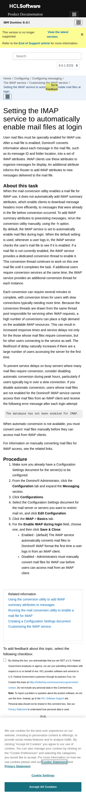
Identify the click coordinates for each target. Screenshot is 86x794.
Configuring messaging (47, 78)
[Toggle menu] (78, 23)
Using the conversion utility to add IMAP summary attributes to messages (36, 602)
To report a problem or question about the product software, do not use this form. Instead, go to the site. (45, 696)
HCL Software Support (52, 698)
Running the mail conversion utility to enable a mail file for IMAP (41, 613)
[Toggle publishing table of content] (7, 97)
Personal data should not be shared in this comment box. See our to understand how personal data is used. (41, 707)
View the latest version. (57, 34)
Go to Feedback (52, 87)
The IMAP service (14, 82)
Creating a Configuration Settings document (39, 621)
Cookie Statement (54, 762)
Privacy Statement (17, 709)
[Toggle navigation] (74, 14)
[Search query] (47, 56)
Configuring (21, 78)
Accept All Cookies (43, 787)
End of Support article (34, 43)
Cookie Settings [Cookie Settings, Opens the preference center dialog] (42, 776)
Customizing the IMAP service (29, 626)
